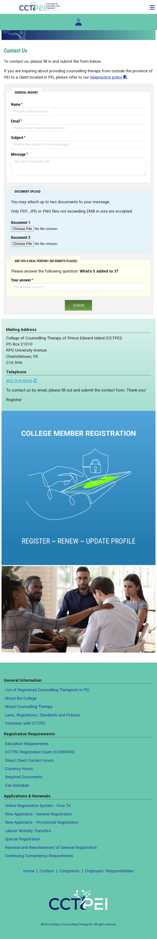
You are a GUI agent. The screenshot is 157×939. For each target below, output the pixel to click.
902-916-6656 (19, 381)
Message (18, 154)
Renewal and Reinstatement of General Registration (51, 847)
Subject (17, 137)
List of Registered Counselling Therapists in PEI (47, 690)
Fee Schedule (17, 785)
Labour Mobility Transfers (28, 830)
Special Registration (22, 839)
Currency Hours (19, 768)
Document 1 (20, 222)
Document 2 (20, 237)
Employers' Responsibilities (109, 871)
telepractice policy (106, 77)
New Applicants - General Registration (38, 814)
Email (15, 121)
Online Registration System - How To (38, 805)
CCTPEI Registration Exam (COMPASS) (39, 752)
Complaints (69, 871)
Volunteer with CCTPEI (25, 723)
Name (15, 104)
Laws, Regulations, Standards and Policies (42, 715)
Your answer (21, 280)
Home (28, 871)
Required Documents (23, 777)
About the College (21, 698)
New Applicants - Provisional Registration (41, 822)
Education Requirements (27, 743)
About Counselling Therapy (29, 706)
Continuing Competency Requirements (39, 855)
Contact (47, 871)
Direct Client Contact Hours (29, 760)
